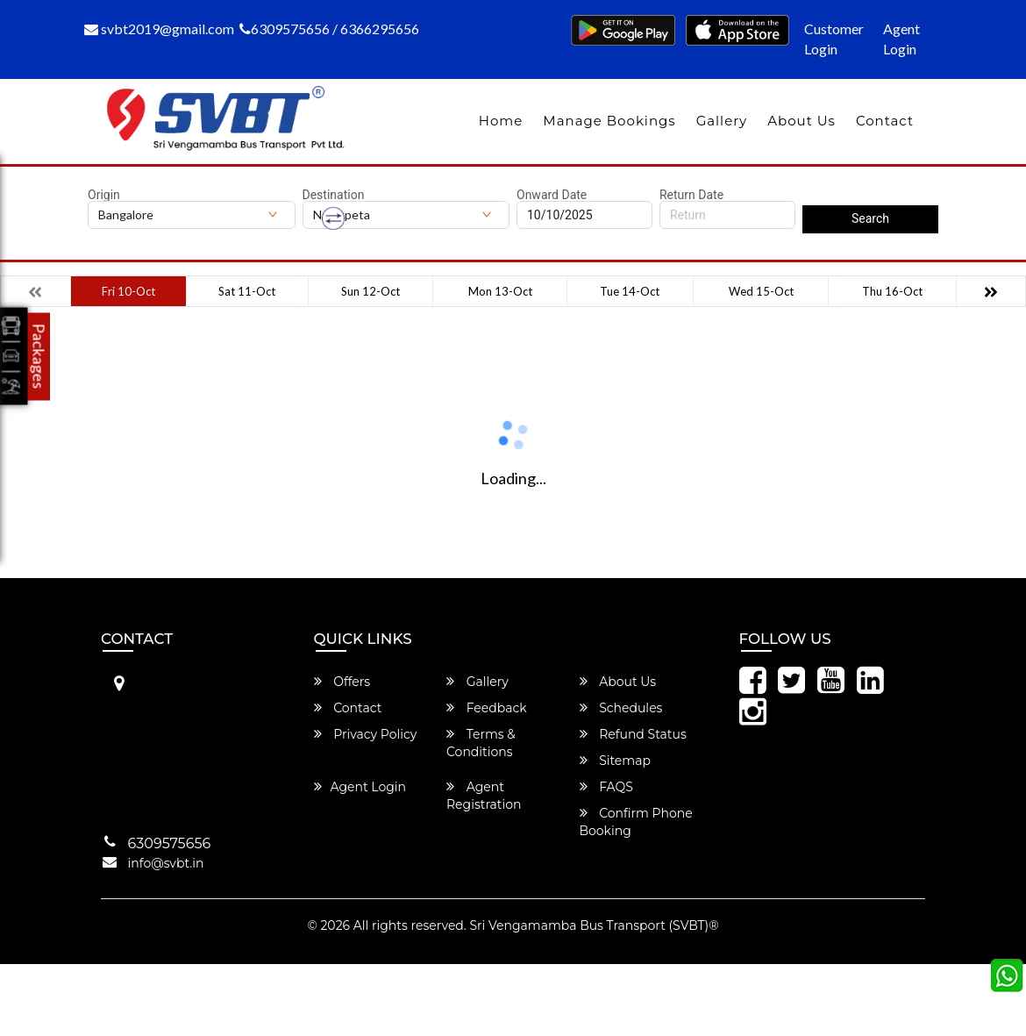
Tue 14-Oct (629, 291)
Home (501, 120)
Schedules (621, 708)
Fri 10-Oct (128, 291)
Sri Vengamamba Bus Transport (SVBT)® (593, 925)
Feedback (486, 708)
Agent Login (901, 38)
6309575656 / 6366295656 (329, 28)
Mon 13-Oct (500, 291)
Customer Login (834, 38)
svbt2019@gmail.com (159, 28)
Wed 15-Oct (761, 291)
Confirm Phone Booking (636, 822)
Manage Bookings (609, 120)
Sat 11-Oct (246, 291)
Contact (885, 120)
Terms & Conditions (481, 743)
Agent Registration (483, 795)
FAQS (606, 787)
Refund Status (633, 734)
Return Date (691, 195)
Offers (342, 681)
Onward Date (552, 195)
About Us (801, 120)
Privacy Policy (365, 734)
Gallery (722, 120)
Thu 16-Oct (892, 291)
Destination (334, 195)
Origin (104, 195)
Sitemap (615, 760)
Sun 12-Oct (370, 291)
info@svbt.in (166, 863)
